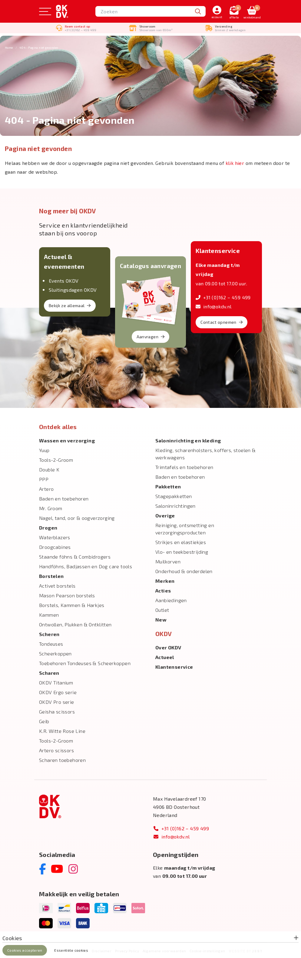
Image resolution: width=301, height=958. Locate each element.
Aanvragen (151, 336)
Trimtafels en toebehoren (184, 467)
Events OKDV (63, 281)
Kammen (49, 615)
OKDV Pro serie (56, 702)
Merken (164, 581)
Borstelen (51, 576)
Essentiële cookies (71, 950)
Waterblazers (54, 537)
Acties (163, 590)
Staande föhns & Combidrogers (75, 556)
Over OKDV (168, 647)
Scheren (49, 634)
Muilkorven (167, 561)
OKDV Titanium (56, 682)
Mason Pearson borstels (67, 595)
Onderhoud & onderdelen (184, 571)
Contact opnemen (221, 322)
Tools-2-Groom (56, 460)
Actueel (164, 657)
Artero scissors (56, 750)
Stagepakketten (173, 496)
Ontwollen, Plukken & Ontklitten (75, 624)
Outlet (162, 610)
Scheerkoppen (55, 653)
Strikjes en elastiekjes (180, 542)
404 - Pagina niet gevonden (38, 47)
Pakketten (168, 486)
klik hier (235, 163)
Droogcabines (55, 547)
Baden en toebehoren (64, 498)
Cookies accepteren (24, 950)
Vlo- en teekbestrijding (181, 552)
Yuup (44, 450)
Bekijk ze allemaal (70, 305)
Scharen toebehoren (62, 760)
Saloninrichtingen (175, 506)
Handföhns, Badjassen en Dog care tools (85, 566)
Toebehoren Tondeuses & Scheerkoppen (85, 663)
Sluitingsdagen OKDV (73, 290)
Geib (44, 721)
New (161, 619)
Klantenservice (174, 667)
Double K (49, 469)
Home (9, 47)
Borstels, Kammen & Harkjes (71, 605)
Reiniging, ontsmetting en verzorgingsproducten (184, 528)
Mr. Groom (50, 508)
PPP (43, 479)
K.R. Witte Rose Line (62, 731)
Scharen (49, 673)
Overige (165, 515)
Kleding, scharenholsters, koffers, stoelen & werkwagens (205, 453)
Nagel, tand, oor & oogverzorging (77, 518)
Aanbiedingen (171, 600)
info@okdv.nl (213, 306)
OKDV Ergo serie (58, 692)
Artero (46, 489)
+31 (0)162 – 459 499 (223, 297)
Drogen (48, 527)
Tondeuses (51, 644)
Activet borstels (57, 586)
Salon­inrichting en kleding (188, 440)
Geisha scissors (57, 711)
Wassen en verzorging (67, 440)
